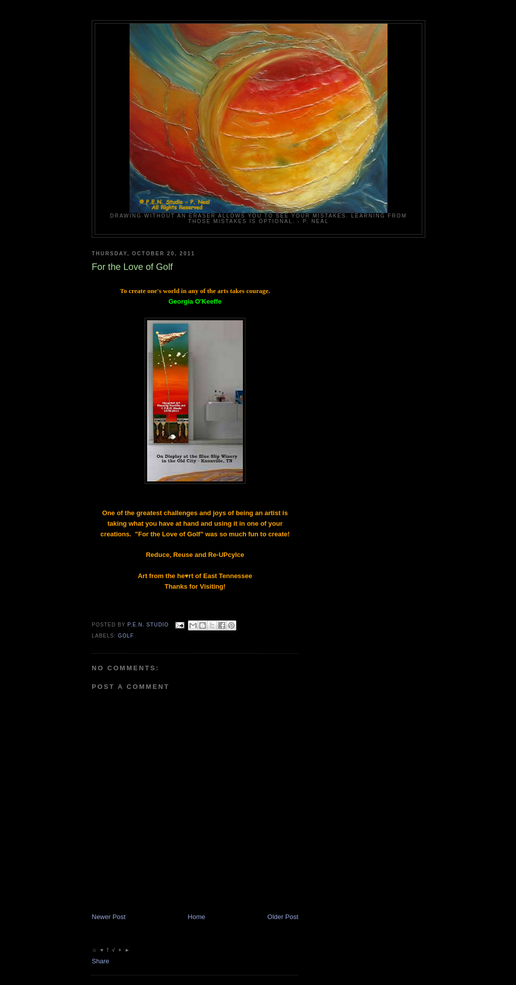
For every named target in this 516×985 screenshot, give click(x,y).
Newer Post (108, 917)
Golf (126, 636)
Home (197, 917)
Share (100, 961)
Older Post (283, 917)
